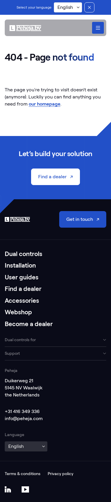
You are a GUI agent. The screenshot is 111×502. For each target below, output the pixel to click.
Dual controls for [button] (20, 339)
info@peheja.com (24, 418)
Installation (20, 265)
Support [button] (12, 353)
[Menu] (98, 28)
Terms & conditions (23, 473)
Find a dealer (23, 288)
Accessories (22, 300)
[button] (68, 7)
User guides (21, 277)
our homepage (44, 104)
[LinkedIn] (8, 489)
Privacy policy (60, 473)
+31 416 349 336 (22, 411)
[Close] (89, 7)
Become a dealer (29, 324)
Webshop (18, 312)
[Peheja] (25, 28)
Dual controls (23, 254)
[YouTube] (25, 489)
